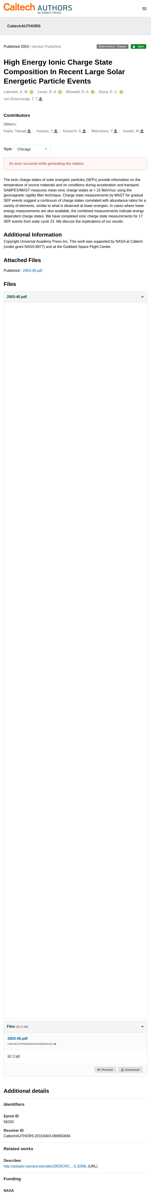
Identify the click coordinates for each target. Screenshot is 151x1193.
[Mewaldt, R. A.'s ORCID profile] (92, 92)
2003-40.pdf (32, 271)
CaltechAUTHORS (24, 26)
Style (8, 149)
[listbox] (32, 149)
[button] (75, 297)
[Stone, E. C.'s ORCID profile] (120, 92)
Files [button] (75, 1026)
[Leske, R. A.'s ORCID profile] (59, 92)
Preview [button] (105, 1069)
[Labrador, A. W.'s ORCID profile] (30, 92)
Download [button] (130, 1069)
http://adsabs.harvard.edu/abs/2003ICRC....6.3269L (46, 1166)
